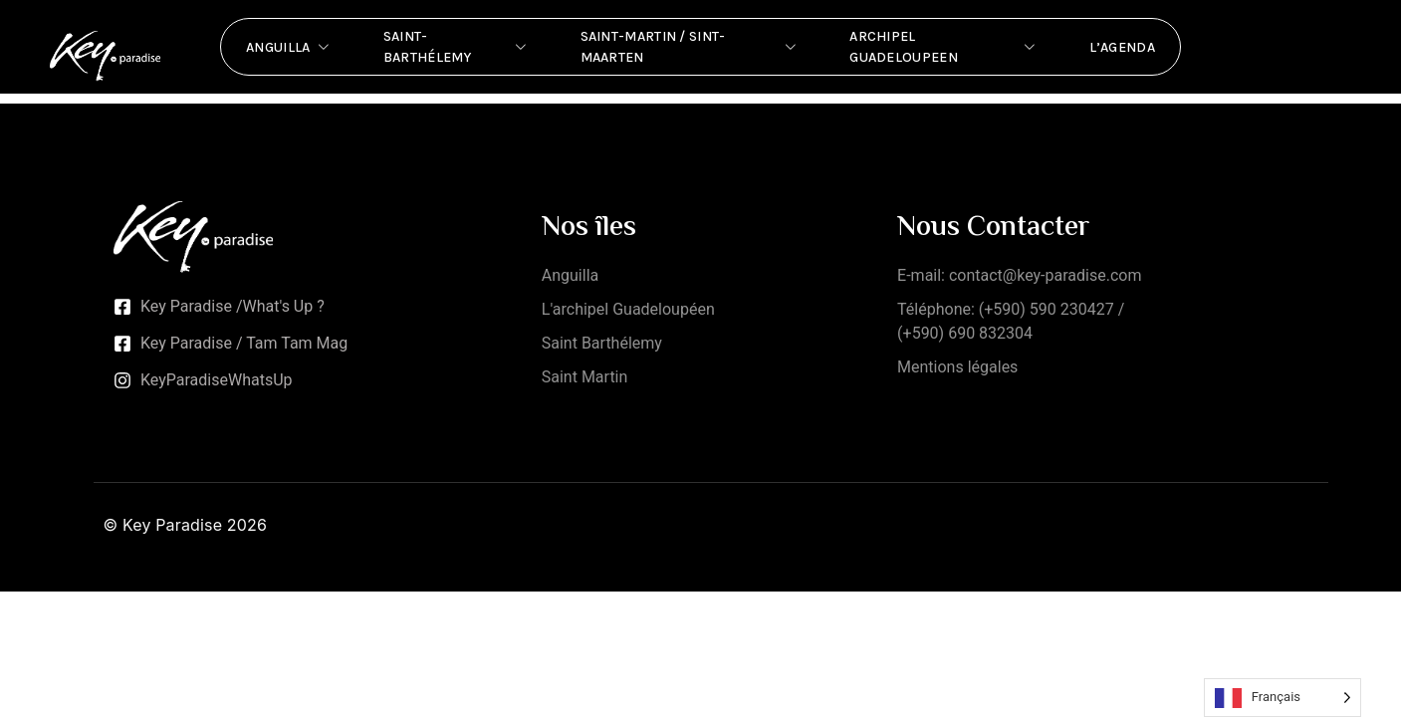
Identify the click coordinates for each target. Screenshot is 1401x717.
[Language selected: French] (1282, 697)
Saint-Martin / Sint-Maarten (691, 47)
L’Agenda (1122, 47)
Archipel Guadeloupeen (944, 47)
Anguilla (290, 47)
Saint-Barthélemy (457, 47)
